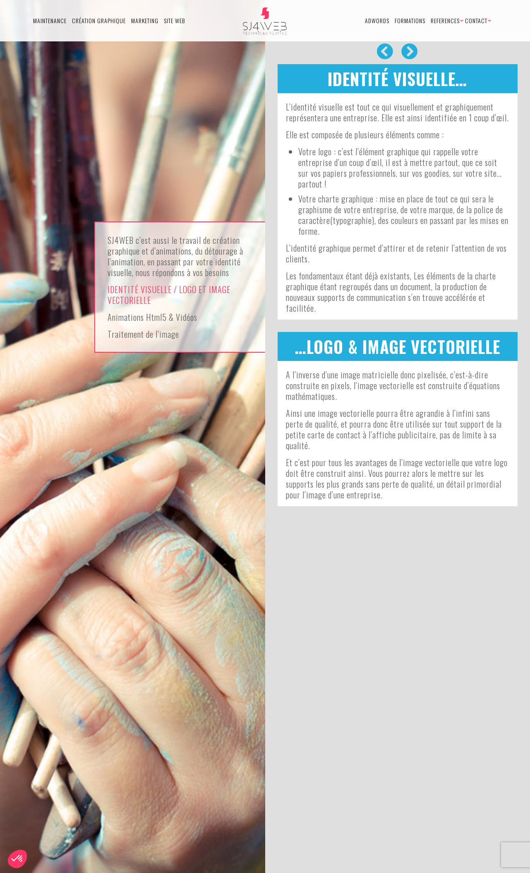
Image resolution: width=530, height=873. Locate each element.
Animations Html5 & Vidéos (152, 317)
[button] (17, 859)
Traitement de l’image (143, 334)
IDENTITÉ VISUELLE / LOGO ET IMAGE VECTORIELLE (169, 294)
